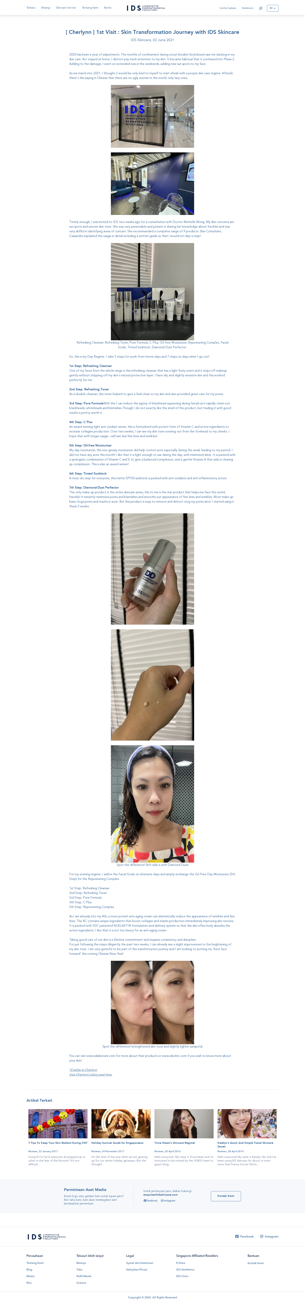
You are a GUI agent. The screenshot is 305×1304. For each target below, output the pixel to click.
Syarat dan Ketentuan (140, 1263)
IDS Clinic (182, 1277)
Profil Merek (84, 1277)
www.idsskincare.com (101, 1056)
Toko (79, 1270)
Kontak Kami (256, 1263)
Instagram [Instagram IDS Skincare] (167, 1201)
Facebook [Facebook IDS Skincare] (150, 1201)
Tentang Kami (35, 1263)
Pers (29, 1283)
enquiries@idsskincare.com (160, 1195)
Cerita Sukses (227, 8)
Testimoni (247, 8)
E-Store (180, 1263)
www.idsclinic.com (174, 1056)
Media (30, 1277)
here (108, 1075)
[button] (260, 8)
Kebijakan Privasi (137, 1270)
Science (81, 1283)
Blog (29, 1270)
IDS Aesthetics (185, 1270)
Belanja (45, 7)
